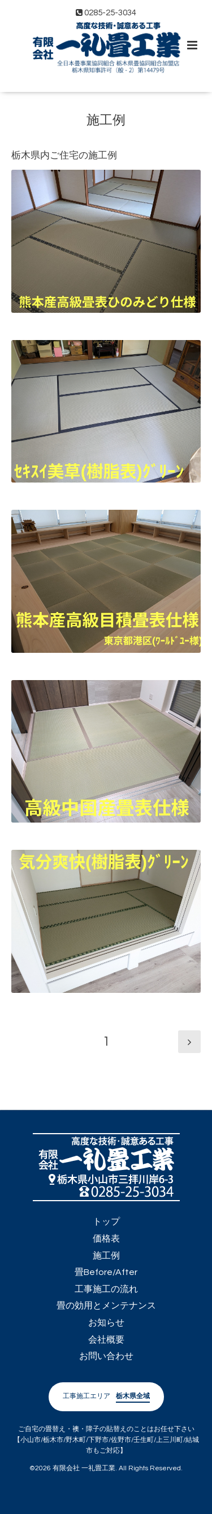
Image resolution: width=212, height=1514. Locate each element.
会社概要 (106, 1339)
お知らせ (106, 1322)
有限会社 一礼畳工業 (84, 1468)
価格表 (106, 1238)
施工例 (106, 120)
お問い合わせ (106, 1356)
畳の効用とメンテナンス (106, 1305)
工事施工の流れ (106, 1289)
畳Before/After (106, 1272)
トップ (106, 1221)
